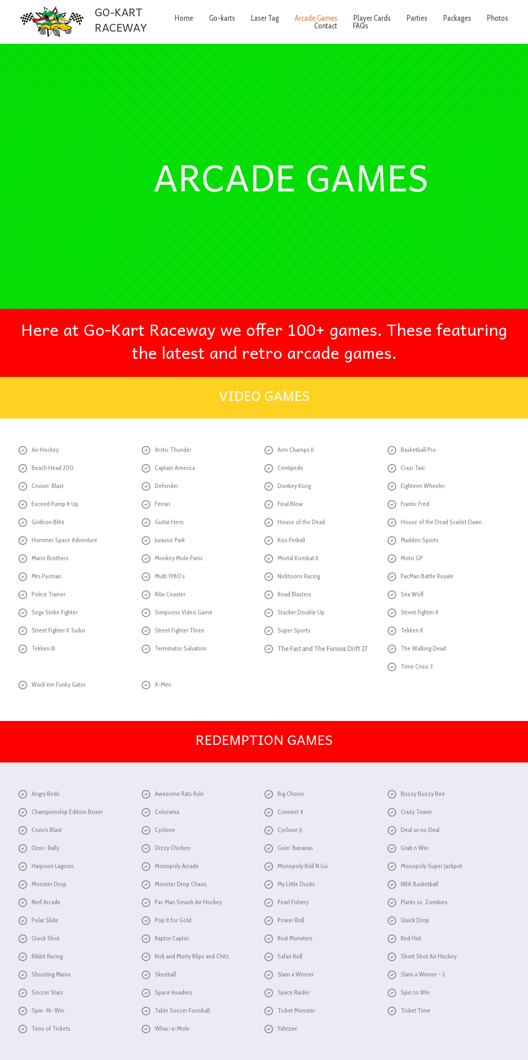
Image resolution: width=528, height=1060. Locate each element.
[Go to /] (78, 22)
